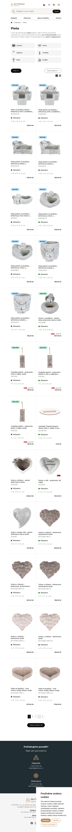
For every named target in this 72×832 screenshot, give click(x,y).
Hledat (56, 11)
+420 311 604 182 (36, 784)
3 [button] (35, 716)
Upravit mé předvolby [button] (48, 824)
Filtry (16, 71)
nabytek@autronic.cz (36, 768)
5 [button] (42, 716)
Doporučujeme (52, 71)
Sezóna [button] (58, 18)
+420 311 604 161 (36, 766)
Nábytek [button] (14, 18)
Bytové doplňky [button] (43, 18)
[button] (44, 4)
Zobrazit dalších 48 (36, 725)
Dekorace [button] (27, 18)
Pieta (24, 22)
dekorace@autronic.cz (36, 786)
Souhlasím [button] (45, 820)
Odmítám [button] (56, 820)
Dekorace (17, 22)
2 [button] (32, 716)
